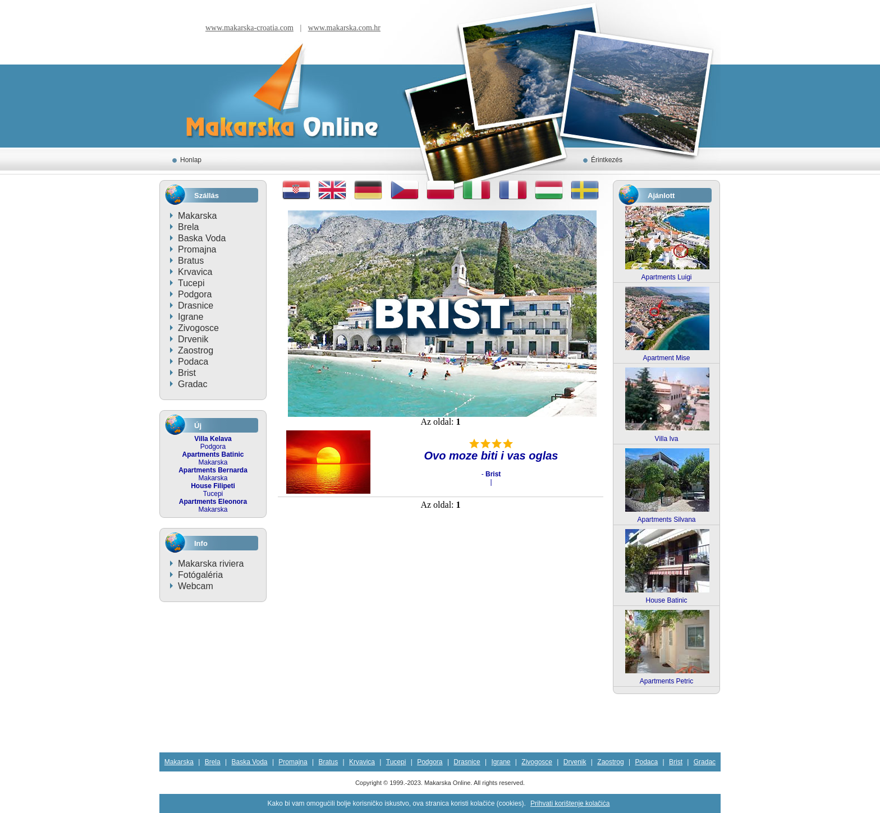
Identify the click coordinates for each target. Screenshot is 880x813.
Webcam (195, 586)
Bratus (191, 260)
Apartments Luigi (666, 277)
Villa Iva (667, 439)
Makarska (197, 216)
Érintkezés (606, 160)
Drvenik (193, 339)
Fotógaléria (200, 575)
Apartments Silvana (666, 519)
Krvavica (195, 272)
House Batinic (666, 600)
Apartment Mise (666, 358)
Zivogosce (198, 328)
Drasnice (195, 305)
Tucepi (191, 283)
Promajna (197, 249)
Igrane (190, 316)
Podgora (195, 294)
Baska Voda (202, 238)
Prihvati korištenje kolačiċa (569, 803)
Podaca (193, 361)
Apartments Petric (666, 681)
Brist (187, 373)
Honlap (190, 160)
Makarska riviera (211, 563)
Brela (188, 227)
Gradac (192, 384)
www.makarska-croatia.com (249, 28)
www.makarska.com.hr (344, 28)
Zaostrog (195, 350)
